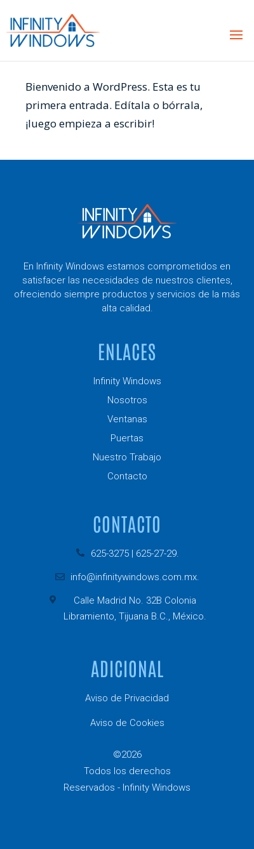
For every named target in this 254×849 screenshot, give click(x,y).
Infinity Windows (127, 381)
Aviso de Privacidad (127, 698)
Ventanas (127, 419)
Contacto (127, 476)
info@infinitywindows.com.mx (133, 577)
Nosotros (127, 400)
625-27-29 (156, 553)
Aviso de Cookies (127, 723)
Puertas (127, 438)
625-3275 (110, 553)
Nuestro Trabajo (127, 457)
